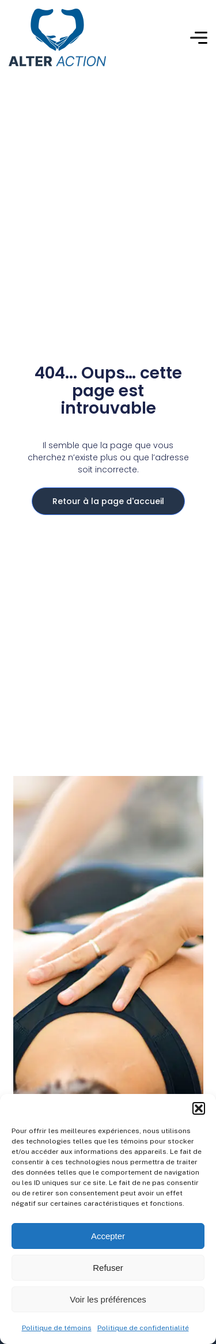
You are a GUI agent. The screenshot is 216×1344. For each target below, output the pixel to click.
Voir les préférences (108, 1299)
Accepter (108, 1236)
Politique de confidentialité (143, 1328)
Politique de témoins (57, 1328)
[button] (198, 1108)
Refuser (108, 1268)
